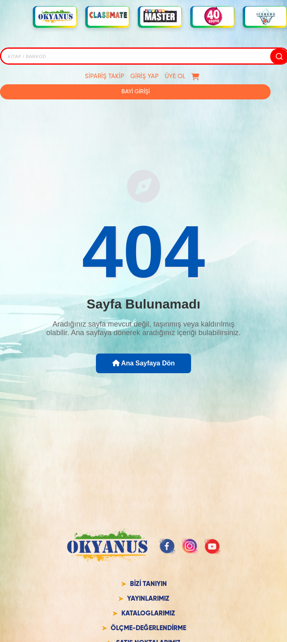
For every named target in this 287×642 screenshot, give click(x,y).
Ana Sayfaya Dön (143, 363)
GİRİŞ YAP (144, 76)
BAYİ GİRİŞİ (135, 92)
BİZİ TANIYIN (148, 584)
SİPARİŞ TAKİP (104, 76)
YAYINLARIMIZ (148, 599)
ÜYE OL (175, 76)
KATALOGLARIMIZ (148, 613)
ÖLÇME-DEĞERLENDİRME (148, 628)
